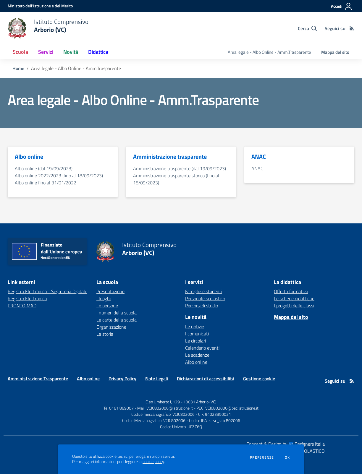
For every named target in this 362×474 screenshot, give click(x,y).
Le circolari (195, 340)
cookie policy (153, 461)
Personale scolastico (205, 298)
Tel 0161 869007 (119, 408)
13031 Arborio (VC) (199, 402)
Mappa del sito (335, 52)
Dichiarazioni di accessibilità (205, 378)
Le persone (107, 305)
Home (18, 68)
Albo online (196, 362)
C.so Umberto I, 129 (163, 402)
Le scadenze (197, 354)
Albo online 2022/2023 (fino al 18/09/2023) (59, 175)
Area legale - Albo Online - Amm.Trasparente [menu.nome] (269, 52)
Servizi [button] (45, 52)
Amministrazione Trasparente (38, 378)
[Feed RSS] (351, 28)
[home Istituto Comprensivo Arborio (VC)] (48, 28)
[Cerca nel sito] (307, 28)
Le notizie (194, 326)
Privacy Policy (122, 378)
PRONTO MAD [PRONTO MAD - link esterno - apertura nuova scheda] (22, 305)
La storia (104, 333)
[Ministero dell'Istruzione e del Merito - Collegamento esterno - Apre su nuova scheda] (40, 6)
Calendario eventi (202, 347)
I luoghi (103, 298)
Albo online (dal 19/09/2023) (43, 168)
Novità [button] (70, 52)
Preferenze (262, 457)
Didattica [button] (98, 52)
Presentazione (110, 291)
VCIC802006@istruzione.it (169, 408)
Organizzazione (111, 326)
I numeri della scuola (116, 312)
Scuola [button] (20, 52)
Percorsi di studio (201, 305)
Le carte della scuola (116, 319)
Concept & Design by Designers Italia (285, 443)
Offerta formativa (291, 291)
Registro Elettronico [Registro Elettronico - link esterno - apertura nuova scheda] (27, 298)
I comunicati (197, 333)
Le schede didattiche (294, 298)
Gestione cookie (259, 378)
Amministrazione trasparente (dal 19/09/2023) (179, 168)
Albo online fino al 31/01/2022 (45, 182)
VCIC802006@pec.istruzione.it (231, 408)
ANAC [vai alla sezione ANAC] (258, 156)
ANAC (257, 168)
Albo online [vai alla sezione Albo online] (29, 156)
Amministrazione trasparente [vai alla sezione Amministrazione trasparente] (170, 156)
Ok (287, 457)
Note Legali (156, 378)
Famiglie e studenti (203, 291)
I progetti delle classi (294, 305)
